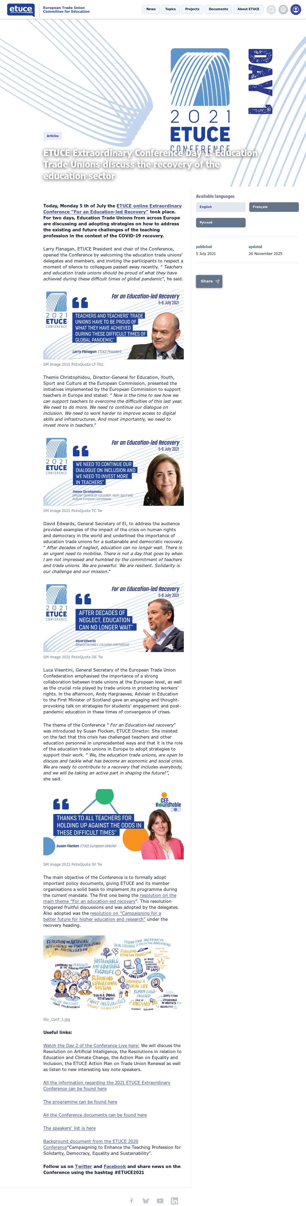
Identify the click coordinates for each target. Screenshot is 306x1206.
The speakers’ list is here (69, 1119)
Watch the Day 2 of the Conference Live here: (91, 1036)
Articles (55, 130)
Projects (192, 9)
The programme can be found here (80, 1093)
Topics (170, 9)
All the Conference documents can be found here (95, 1106)
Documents (218, 9)
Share (207, 283)
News (151, 9)
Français (262, 208)
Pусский (208, 225)
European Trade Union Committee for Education (57, 9)
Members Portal (295, 9)
